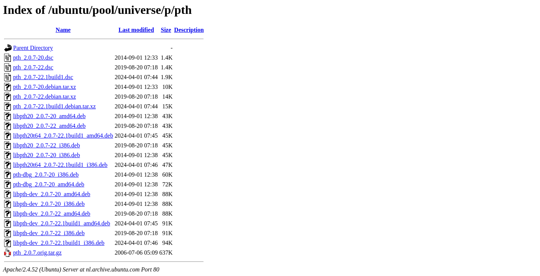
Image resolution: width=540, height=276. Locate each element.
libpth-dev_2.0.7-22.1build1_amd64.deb (61, 223)
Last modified (136, 30)
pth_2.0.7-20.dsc (33, 57)
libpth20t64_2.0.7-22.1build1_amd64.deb (63, 135)
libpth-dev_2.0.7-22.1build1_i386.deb (59, 243)
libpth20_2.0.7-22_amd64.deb (49, 126)
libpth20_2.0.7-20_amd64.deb (49, 116)
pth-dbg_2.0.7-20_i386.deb (46, 174)
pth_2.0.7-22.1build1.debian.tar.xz (54, 106)
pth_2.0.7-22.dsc (33, 67)
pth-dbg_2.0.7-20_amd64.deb (48, 184)
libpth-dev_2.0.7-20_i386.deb (49, 204)
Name (63, 30)
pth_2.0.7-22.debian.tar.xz (44, 96)
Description (189, 30)
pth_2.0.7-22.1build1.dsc (43, 77)
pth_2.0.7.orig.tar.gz (37, 252)
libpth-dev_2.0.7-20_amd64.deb (51, 194)
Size (166, 30)
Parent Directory (33, 48)
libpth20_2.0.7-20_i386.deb (46, 155)
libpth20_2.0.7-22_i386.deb (46, 145)
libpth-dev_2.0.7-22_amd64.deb (51, 213)
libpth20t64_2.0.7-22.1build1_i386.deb (60, 165)
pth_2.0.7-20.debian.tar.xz (44, 87)
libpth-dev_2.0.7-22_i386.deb (49, 233)
